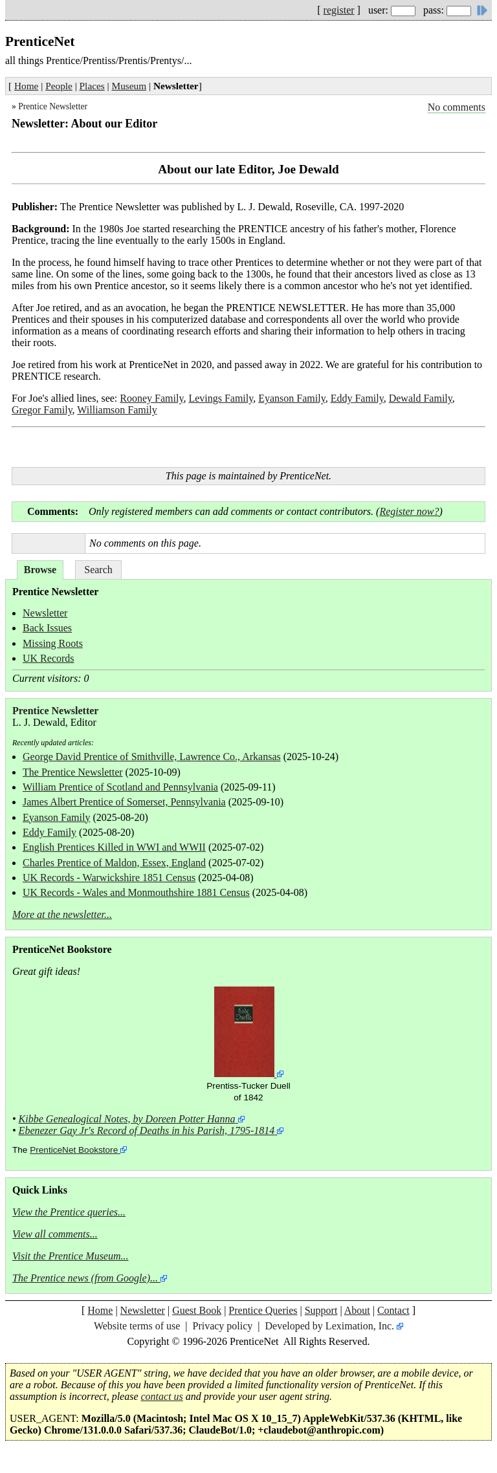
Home (26, 85)
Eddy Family (357, 398)
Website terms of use (137, 1325)
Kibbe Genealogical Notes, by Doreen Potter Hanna (127, 1118)
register (339, 10)
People (58, 85)
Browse (40, 569)
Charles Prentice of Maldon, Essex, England (114, 862)
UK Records (48, 658)
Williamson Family (117, 409)
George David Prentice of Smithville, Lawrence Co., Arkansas (152, 756)
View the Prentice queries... (69, 1211)
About (357, 1310)
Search (98, 569)
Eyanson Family (291, 398)
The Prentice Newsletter (73, 772)
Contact (393, 1310)
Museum (129, 85)
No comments (456, 107)
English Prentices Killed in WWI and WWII (114, 847)
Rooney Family (151, 398)
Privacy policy (222, 1325)
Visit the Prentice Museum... (70, 1255)
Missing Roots (53, 643)
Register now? (409, 511)
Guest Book (196, 1310)
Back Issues (47, 627)
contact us (162, 1396)
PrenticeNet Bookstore (74, 1150)
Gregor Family (42, 409)
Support (321, 1310)
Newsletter (45, 612)
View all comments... (55, 1233)
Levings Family (220, 398)
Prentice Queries (262, 1310)
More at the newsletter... (62, 914)
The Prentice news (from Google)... (85, 1277)
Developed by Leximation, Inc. (330, 1325)
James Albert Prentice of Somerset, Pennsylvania (124, 801)
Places (92, 85)
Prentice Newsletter (52, 106)
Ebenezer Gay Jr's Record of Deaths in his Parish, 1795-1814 (147, 1130)
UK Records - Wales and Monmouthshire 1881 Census (136, 892)
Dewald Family (420, 398)
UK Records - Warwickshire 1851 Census (109, 877)
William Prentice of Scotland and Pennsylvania (120, 786)
